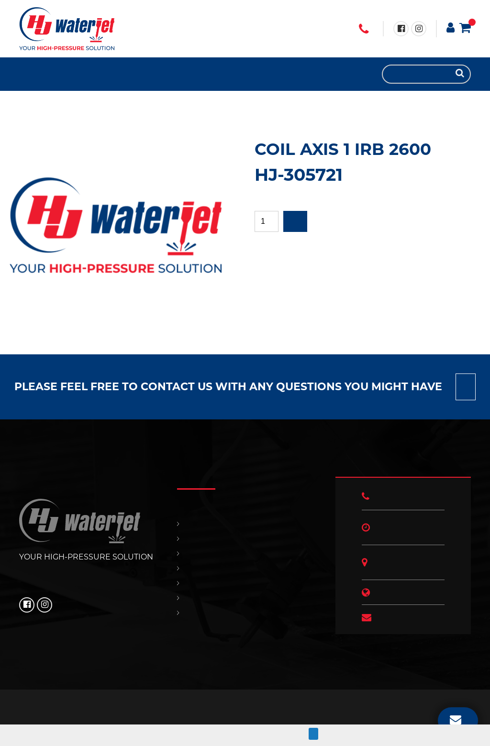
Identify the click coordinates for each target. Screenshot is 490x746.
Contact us (466, 386)
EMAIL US (455, 719)
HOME (24, 74)
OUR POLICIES (72, 74)
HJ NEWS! (81, 74)
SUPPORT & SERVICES (52, 74)
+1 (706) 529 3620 (363, 29)
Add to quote (295, 221)
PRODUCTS (33, 74)
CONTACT (62, 74)
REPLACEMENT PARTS (43, 74)
